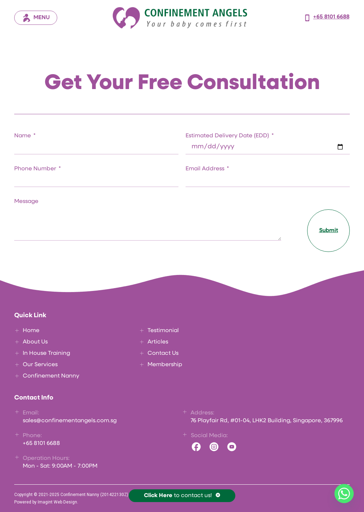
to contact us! (178, 496)
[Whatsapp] (344, 493)
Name (23, 136)
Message (26, 201)
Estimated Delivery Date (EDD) (228, 136)
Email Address (206, 169)
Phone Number (36, 169)
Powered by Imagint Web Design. (46, 502)
